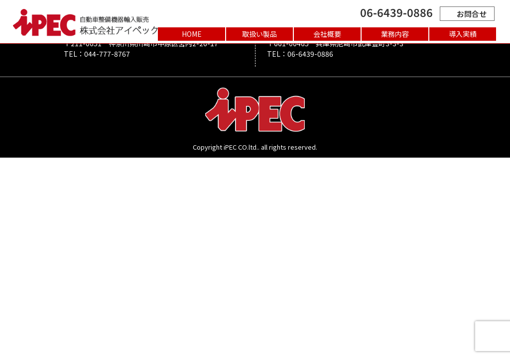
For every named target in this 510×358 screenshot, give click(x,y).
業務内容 (395, 34)
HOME (192, 34)
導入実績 (463, 34)
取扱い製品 (259, 34)
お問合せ (467, 13)
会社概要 (327, 34)
